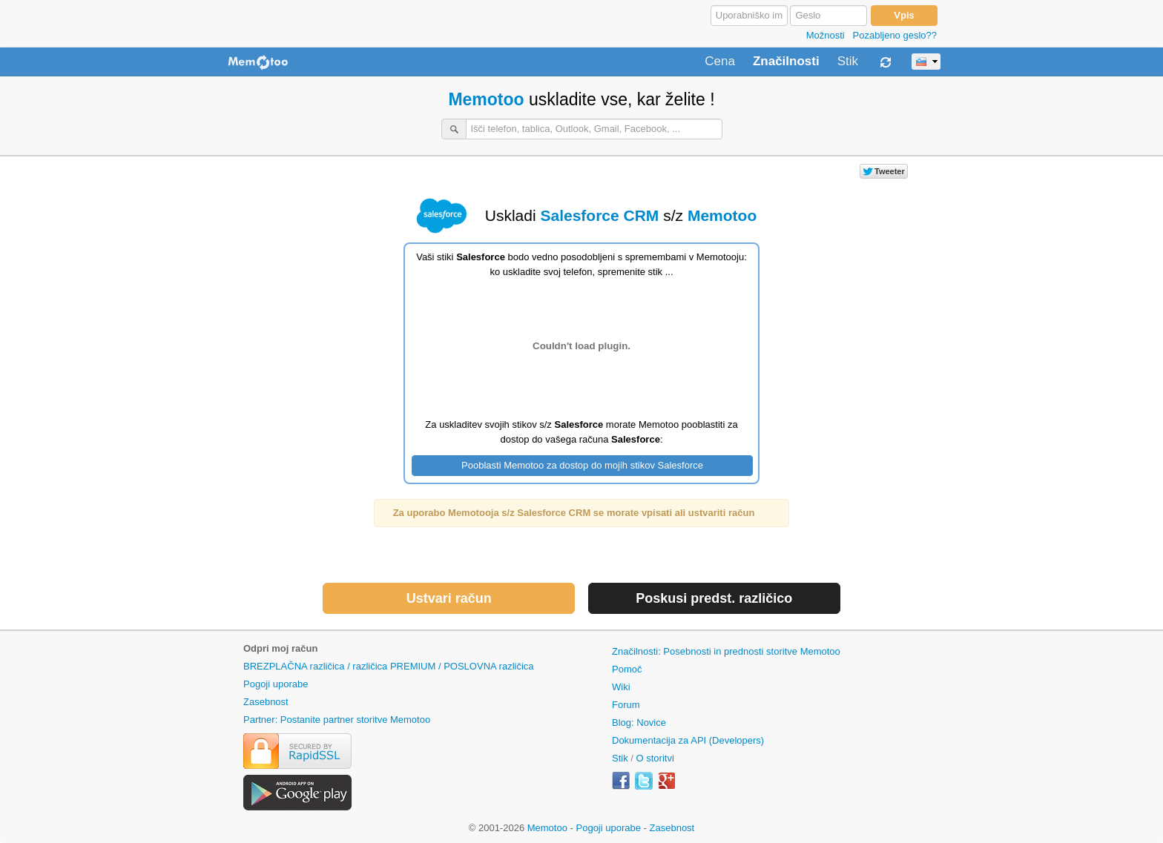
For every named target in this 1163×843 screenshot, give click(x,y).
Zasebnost (266, 701)
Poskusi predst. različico (714, 598)
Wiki (621, 686)
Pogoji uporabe (275, 684)
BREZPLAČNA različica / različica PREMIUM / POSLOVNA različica (388, 666)
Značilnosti (786, 61)
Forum (626, 704)
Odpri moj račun (280, 648)
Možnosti (825, 35)
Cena (720, 61)
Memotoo (486, 99)
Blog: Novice (639, 722)
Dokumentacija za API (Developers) (688, 740)
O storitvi (655, 758)
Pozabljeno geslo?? (895, 35)
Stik (847, 61)
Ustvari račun (449, 598)
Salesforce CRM (599, 215)
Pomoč (627, 669)
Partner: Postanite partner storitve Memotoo (336, 719)
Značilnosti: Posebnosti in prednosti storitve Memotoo (726, 651)
